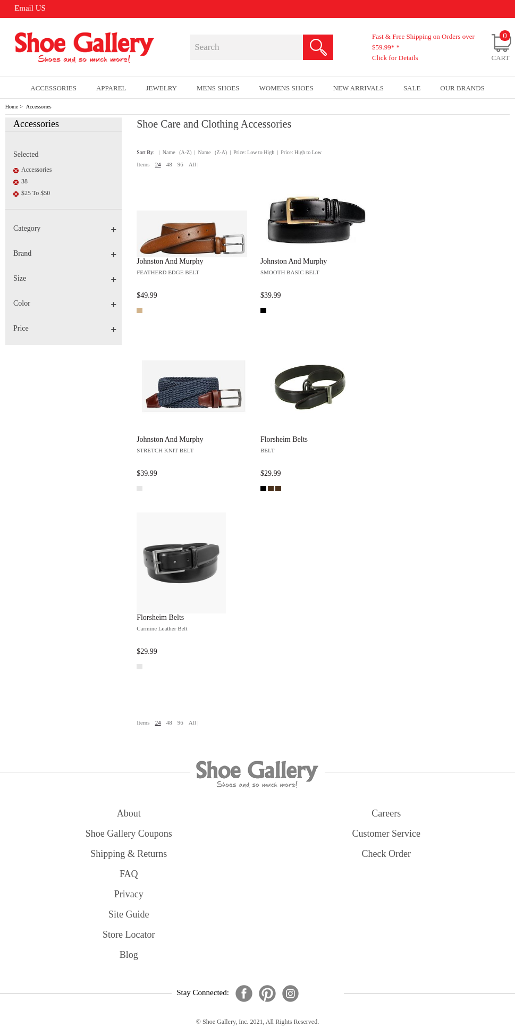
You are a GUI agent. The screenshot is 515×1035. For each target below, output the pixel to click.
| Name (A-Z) (175, 152)
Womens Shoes (286, 88)
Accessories (39, 107)
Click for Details (395, 58)
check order (386, 854)
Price (64, 328)
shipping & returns (128, 854)
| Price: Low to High (252, 152)
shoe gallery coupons (129, 833)
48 (169, 164)
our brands (462, 88)
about (129, 813)
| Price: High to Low (299, 152)
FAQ (129, 874)
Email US (30, 8)
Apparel (111, 88)
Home (11, 107)
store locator (129, 934)
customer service (386, 833)
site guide (128, 914)
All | (194, 164)
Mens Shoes (218, 88)
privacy (128, 894)
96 (180, 164)
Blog (129, 955)
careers (386, 813)
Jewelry (162, 88)
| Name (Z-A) (211, 152)
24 (158, 164)
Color (64, 303)
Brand (64, 253)
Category (64, 228)
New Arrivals (358, 88)
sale (412, 88)
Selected (25, 154)
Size (64, 278)
